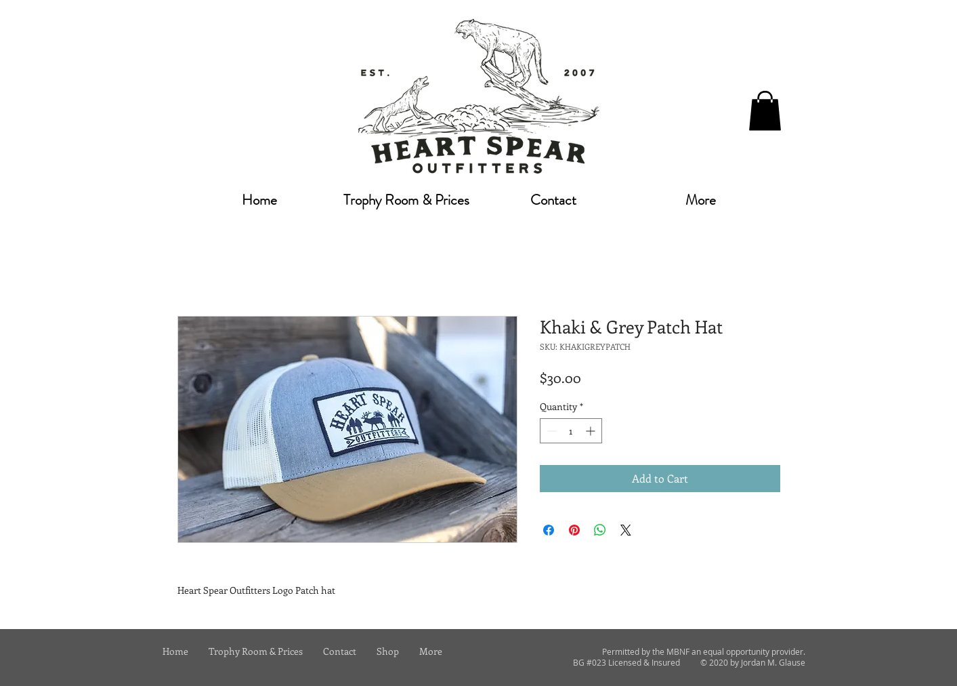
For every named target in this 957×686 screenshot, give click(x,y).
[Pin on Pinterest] (574, 530)
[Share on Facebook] (548, 530)
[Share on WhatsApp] (600, 530)
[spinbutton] (571, 431)
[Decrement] (550, 431)
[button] (765, 111)
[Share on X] (626, 530)
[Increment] (591, 431)
